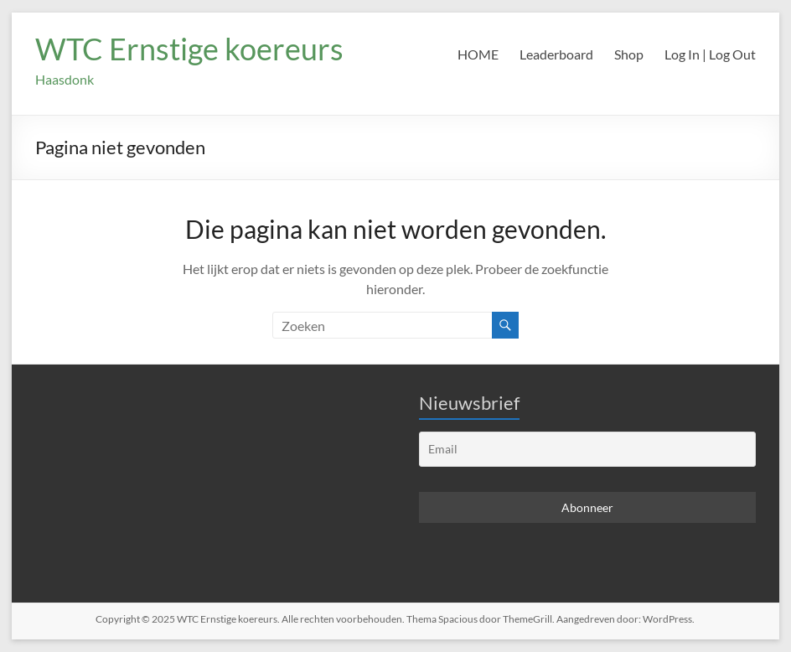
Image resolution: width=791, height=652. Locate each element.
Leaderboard (556, 54)
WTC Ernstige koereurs (189, 48)
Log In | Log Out (710, 54)
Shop (629, 54)
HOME (478, 54)
